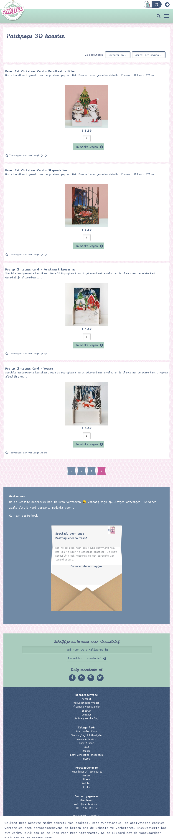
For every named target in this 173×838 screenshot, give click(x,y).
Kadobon (86, 783)
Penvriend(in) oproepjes (86, 771)
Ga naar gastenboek (23, 515)
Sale (86, 746)
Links (86, 787)
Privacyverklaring (86, 718)
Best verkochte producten (86, 754)
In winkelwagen (87, 146)
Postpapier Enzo (86, 731)
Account (86, 699)
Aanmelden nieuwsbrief (84, 658)
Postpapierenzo (86, 767)
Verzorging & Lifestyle (86, 735)
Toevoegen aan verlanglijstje (28, 155)
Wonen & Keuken (86, 739)
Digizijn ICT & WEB (110, 833)
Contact (86, 714)
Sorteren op (118, 55)
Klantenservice (86, 694)
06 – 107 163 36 (86, 808)
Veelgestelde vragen (86, 702)
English (86, 710)
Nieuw (86, 758)
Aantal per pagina (148, 55)
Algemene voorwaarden (86, 706)
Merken (86, 751)
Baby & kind (86, 743)
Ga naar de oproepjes (86, 566)
